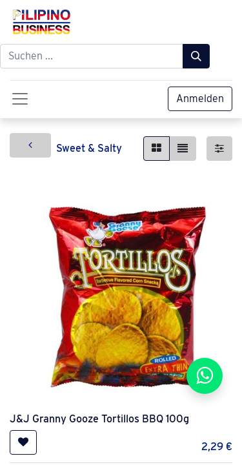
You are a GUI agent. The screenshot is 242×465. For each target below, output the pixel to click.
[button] (23, 442)
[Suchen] (196, 56)
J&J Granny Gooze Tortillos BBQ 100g (99, 419)
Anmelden (200, 98)
